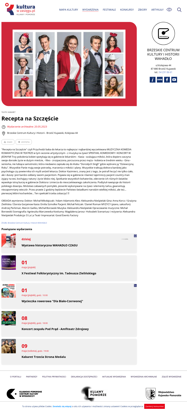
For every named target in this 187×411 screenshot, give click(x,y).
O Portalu (16, 376)
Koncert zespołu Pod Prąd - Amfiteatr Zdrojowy (55, 329)
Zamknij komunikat (153, 406)
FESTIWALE (109, 9)
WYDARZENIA (90, 9)
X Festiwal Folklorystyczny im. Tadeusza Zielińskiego (59, 273)
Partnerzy (32, 376)
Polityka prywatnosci (55, 376)
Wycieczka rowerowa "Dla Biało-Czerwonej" (53, 301)
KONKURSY (127, 9)
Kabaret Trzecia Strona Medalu (44, 357)
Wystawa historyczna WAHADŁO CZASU (50, 245)
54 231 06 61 (165, 72)
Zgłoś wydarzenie (170, 376)
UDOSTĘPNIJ (23, 142)
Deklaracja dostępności (84, 376)
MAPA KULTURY (68, 9)
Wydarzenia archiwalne (143, 376)
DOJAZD (8, 142)
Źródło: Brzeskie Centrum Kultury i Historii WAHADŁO (24, 223)
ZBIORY (142, 9)
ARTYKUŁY (157, 9)
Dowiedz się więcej (63, 406)
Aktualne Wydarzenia (113, 376)
